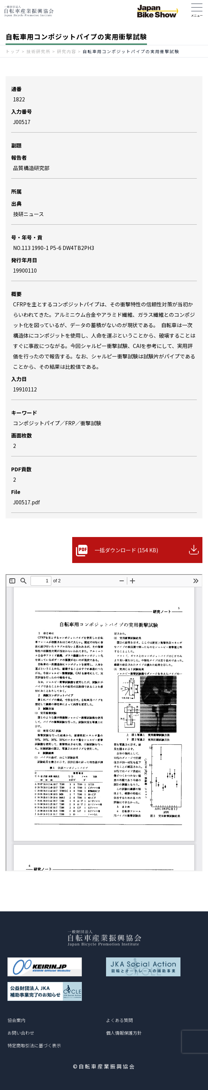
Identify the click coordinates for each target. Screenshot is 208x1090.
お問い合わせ (20, 1032)
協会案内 (16, 1020)
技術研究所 (38, 51)
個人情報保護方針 (124, 1032)
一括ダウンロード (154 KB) (126, 550)
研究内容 (66, 51)
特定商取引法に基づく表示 (34, 1045)
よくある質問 (119, 1020)
